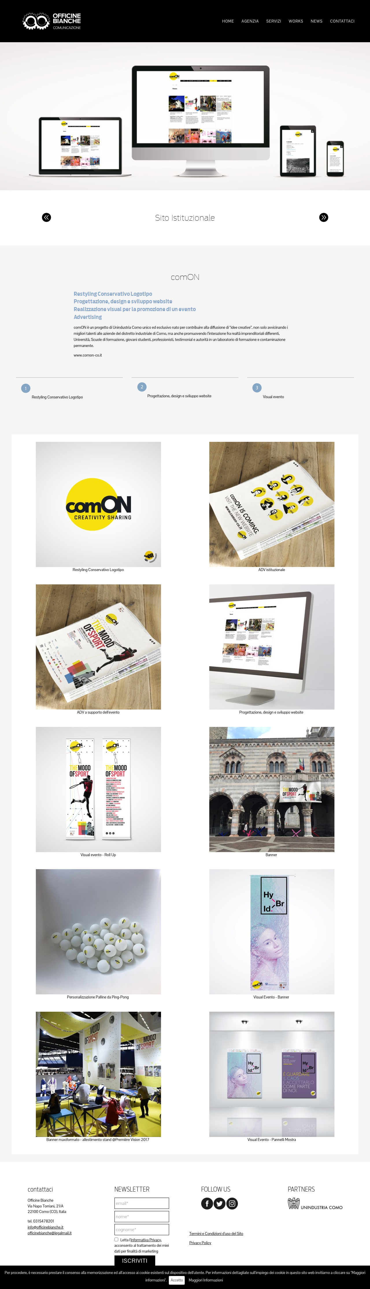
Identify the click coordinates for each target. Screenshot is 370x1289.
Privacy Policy (200, 1242)
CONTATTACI (342, 21)
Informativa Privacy (146, 1240)
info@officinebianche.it (46, 1227)
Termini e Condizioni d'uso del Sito (216, 1233)
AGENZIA (250, 21)
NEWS (317, 21)
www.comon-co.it (88, 355)
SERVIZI (273, 21)
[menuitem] (228, 21)
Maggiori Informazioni (206, 1280)
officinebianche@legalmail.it (50, 1233)
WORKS (296, 21)
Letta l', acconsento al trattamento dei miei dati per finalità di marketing (141, 1246)
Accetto (177, 1280)
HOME (228, 21)
